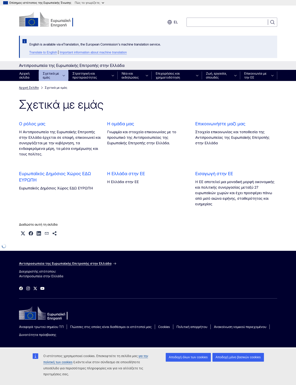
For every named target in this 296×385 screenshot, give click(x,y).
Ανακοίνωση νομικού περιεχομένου (240, 327)
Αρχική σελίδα (24, 75)
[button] (23, 233)
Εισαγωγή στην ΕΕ (214, 173)
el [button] (172, 22)
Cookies (164, 327)
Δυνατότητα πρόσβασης (37, 335)
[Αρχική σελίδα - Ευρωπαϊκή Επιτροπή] (51, 20)
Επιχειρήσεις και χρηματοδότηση (168, 75)
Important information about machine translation (93, 52)
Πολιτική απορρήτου (191, 327)
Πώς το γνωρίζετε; (89, 2)
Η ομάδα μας (120, 123)
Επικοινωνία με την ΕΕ (255, 75)
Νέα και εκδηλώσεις (130, 75)
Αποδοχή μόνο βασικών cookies (238, 357)
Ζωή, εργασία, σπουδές (216, 75)
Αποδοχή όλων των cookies (188, 357)
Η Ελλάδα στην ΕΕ (126, 173)
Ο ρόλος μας (32, 123)
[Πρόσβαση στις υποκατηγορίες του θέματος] (65, 75)
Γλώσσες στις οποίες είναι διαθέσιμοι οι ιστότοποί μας (111, 327)
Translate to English (43, 52)
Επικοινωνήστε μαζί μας (220, 123)
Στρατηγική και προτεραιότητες (84, 75)
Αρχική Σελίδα (29, 87)
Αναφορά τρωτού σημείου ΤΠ (41, 327)
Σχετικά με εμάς (51, 75)
